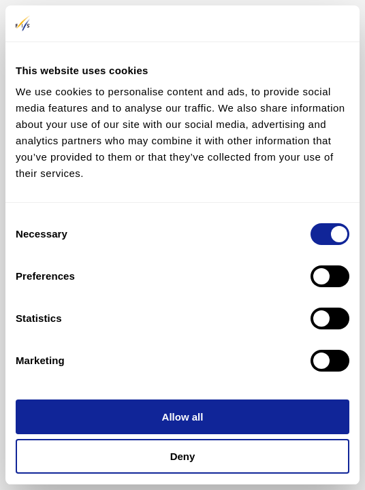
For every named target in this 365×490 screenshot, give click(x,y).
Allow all (183, 417)
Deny (182, 456)
